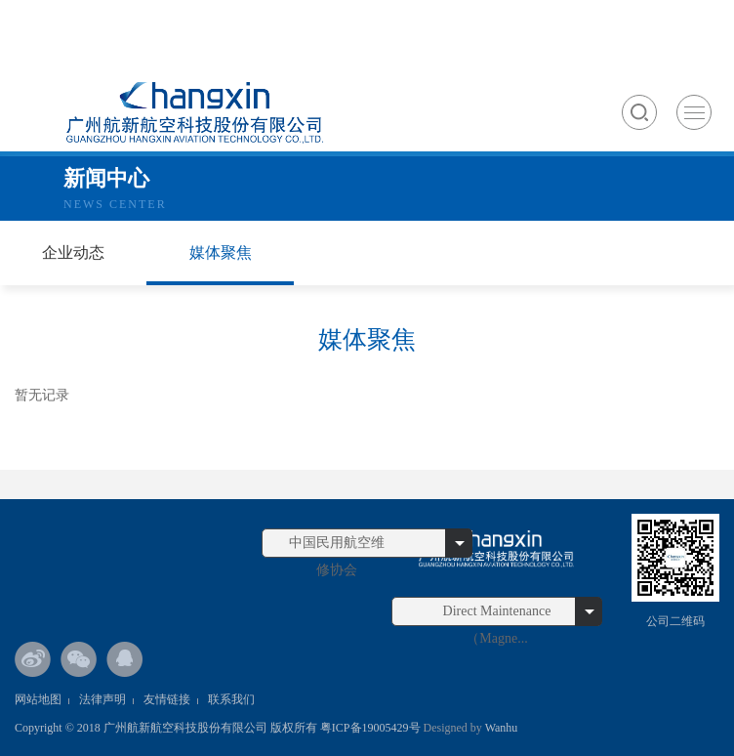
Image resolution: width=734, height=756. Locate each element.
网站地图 (38, 699)
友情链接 (166, 699)
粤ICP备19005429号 (370, 728)
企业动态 (73, 252)
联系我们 (231, 699)
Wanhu (499, 728)
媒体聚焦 (220, 252)
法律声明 (102, 699)
